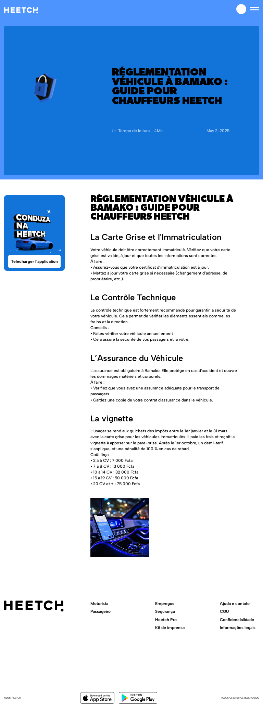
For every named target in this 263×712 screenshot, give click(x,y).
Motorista (99, 603)
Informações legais (237, 627)
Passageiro (100, 611)
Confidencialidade (237, 619)
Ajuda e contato (235, 603)
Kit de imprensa (170, 627)
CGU (224, 611)
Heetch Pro (166, 619)
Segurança (165, 611)
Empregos (164, 603)
